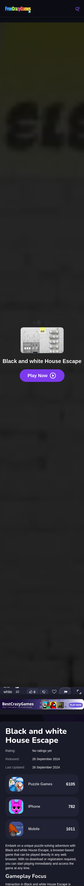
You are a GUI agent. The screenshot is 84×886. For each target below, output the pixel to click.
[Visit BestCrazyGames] (42, 704)
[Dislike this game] (43, 692)
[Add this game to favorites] (54, 692)
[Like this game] (32, 692)
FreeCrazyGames (17, 9)
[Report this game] (65, 692)
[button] (79, 692)
